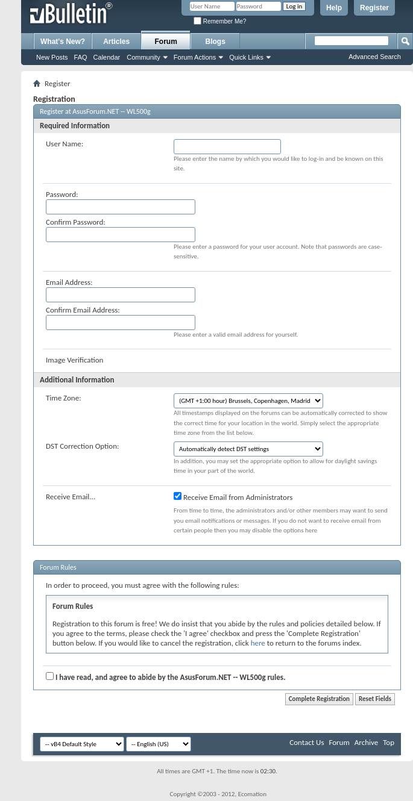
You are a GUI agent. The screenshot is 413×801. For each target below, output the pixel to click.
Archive (366, 742)
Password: (62, 194)
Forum (166, 41)
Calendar (107, 57)
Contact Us (306, 742)
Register (374, 8)
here (258, 642)
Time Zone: (63, 397)
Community (143, 57)
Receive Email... (70, 496)
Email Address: (69, 282)
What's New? (62, 41)
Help (334, 8)
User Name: (64, 143)
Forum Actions (195, 57)
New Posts (52, 57)
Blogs (215, 41)
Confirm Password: (76, 221)
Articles (116, 41)
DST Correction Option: (82, 445)
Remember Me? (220, 21)
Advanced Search (374, 56)
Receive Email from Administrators (233, 497)
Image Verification (74, 359)
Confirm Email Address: (83, 309)
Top (388, 742)
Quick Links (246, 57)
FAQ (80, 57)
